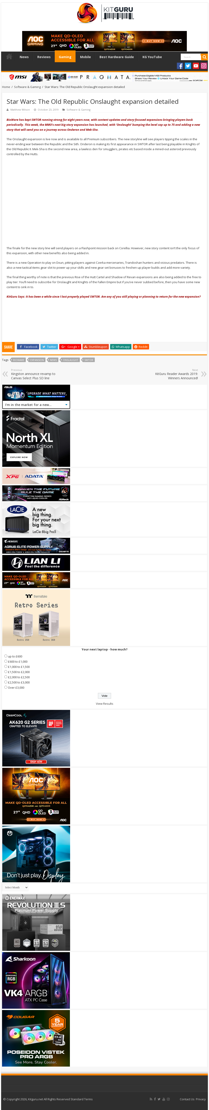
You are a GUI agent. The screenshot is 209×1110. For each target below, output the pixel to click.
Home (9, 56)
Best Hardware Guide (117, 57)
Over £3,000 (16, 687)
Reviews (44, 57)
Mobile (85, 57)
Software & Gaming (27, 87)
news (53, 360)
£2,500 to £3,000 (19, 682)
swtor (88, 360)
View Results (104, 704)
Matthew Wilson (20, 109)
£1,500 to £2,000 (19, 672)
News (24, 57)
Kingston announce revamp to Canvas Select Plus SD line (34, 374)
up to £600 (15, 656)
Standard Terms (82, 1099)
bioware (18, 360)
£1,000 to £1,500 (19, 667)
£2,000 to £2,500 (19, 677)
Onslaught (70, 360)
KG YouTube (152, 57)
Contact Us (187, 1099)
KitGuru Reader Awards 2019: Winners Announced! (175, 374)
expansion (37, 360)
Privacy (201, 1099)
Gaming (65, 57)
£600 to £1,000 (17, 661)
